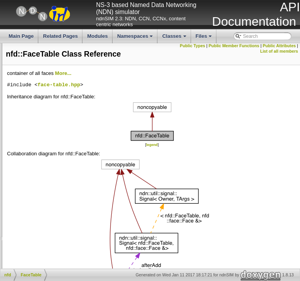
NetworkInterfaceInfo (52, 205)
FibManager (43, 166)
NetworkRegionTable (52, 218)
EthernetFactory (47, 146)
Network (39, 199)
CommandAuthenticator (55, 126)
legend (210, 155)
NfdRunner (42, 238)
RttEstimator (44, 265)
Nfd (34, 225)
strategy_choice (47, 106)
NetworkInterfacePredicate (58, 212)
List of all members (279, 51)
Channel (39, 120)
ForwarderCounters (51, 179)
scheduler (41, 100)
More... (180, 83)
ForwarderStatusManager (57, 186)
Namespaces (135, 38)
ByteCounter (44, 113)
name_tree (42, 80)
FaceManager (45, 152)
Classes (174, 38)
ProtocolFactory (47, 258)
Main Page (21, 36)
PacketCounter (46, 245)
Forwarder (41, 172)
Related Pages (60, 36)
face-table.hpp (176, 95)
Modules (97, 36)
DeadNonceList (47, 139)
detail (36, 47)
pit (33, 86)
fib (33, 60)
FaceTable (41, 159)
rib (33, 93)
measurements (46, 73)
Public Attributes (240, 51)
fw (33, 67)
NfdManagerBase (49, 232)
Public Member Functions (270, 45)
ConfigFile (41, 133)
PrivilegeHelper (46, 251)
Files (204, 38)
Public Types (229, 45)
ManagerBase (45, 192)
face (35, 54)
